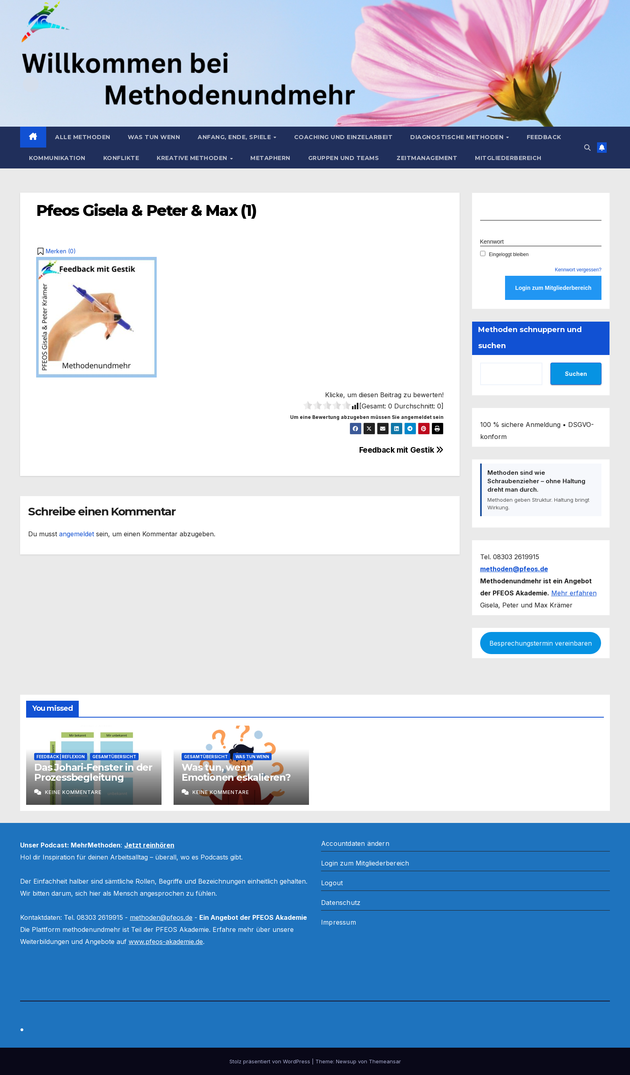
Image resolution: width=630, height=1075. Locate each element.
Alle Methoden (82, 137)
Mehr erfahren (574, 593)
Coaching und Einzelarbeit (343, 137)
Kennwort (492, 241)
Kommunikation (57, 158)
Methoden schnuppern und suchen (530, 337)
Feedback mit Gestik (401, 450)
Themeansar (385, 1061)
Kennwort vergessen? (578, 270)
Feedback (544, 137)
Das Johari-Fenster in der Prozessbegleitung (93, 772)
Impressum (338, 922)
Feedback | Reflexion (61, 756)
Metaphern (270, 158)
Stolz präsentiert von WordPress (270, 1061)
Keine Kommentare (73, 792)
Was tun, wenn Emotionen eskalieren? (236, 772)
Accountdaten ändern (355, 843)
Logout (332, 883)
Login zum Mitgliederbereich (365, 863)
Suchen (576, 373)
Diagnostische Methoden (457, 137)
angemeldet (76, 534)
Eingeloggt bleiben (504, 254)
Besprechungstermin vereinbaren (540, 643)
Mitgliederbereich (508, 158)
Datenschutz (340, 903)
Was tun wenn (154, 137)
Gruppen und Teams (343, 158)
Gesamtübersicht (114, 756)
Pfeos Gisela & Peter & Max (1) (146, 210)
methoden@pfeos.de (161, 917)
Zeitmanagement (427, 158)
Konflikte (121, 158)
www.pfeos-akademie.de (166, 942)
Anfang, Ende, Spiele (235, 137)
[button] (587, 148)
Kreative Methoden (193, 158)
